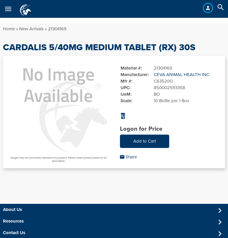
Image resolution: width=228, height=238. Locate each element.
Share (128, 157)
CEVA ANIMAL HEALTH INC (181, 74)
